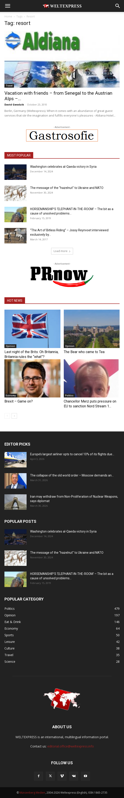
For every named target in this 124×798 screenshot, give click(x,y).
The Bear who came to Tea (84, 352)
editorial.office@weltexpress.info (70, 746)
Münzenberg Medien (32, 792)
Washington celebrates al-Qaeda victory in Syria (63, 166)
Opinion (10, 346)
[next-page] (14, 416)
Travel (9, 85)
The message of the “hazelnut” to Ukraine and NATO (66, 188)
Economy (11, 395)
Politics (69, 395)
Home (8, 16)
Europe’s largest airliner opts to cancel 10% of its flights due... (72, 454)
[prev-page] (7, 416)
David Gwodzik (14, 104)
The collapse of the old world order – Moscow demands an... (72, 475)
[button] (7, 6)
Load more (62, 251)
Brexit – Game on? (18, 401)
